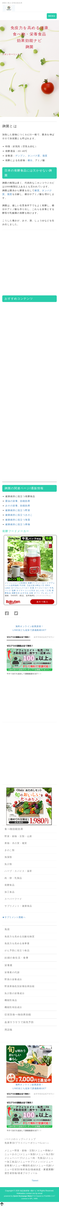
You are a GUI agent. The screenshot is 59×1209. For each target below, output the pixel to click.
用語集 (9, 1029)
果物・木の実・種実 (16, 843)
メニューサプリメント (30, 1161)
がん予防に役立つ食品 (17, 950)
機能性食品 (11, 1000)
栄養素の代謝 (12, 972)
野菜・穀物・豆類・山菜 (18, 836)
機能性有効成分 (13, 1007)
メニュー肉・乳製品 (34, 1158)
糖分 (30, 160)
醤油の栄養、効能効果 (17, 501)
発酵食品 (10, 885)
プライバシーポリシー (27, 1143)
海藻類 (8, 857)
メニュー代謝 (43, 1165)
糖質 (36, 190)
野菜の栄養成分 (13, 979)
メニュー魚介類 (44, 1154)
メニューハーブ (13, 1158)
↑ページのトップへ (15, 1139)
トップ (32, 1139)
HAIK (36, 1198)
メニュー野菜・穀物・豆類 (19, 1150)
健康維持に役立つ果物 (17, 524)
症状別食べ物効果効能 (18, 1014)
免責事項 (10, 1143)
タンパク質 (34, 155)
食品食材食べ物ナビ (28, 1191)
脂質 (45, 155)
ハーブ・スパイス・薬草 (18, 871)
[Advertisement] (28, 86)
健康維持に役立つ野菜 (17, 510)
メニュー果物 (42, 1150)
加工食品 (10, 892)
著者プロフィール (28, 1173)
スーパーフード (13, 899)
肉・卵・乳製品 (13, 878)
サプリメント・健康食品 (18, 906)
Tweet (35, 1180)
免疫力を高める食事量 (17, 943)
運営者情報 (11, 1173)
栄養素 (9, 965)
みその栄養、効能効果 (17, 505)
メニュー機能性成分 (24, 1165)
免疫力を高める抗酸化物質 (19, 936)
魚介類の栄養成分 (15, 993)
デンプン (20, 155)
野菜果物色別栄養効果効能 (19, 986)
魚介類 (8, 864)
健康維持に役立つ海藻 (17, 519)
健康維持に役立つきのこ (19, 515)
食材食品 (25, 1169)
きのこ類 (10, 850)
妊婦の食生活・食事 (16, 957)
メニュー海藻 (27, 1154)
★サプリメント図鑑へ (14, 917)
